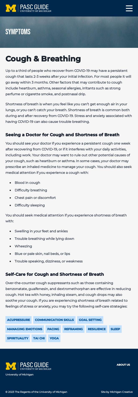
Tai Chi (39, 338)
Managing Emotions (24, 329)
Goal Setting (90, 320)
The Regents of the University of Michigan (41, 391)
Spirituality (17, 338)
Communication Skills (54, 320)
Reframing (73, 329)
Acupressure (18, 320)
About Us (123, 364)
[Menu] (129, 8)
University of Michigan (19, 374)
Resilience (97, 329)
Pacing (53, 329)
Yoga (54, 338)
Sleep (115, 329)
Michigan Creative (121, 391)
